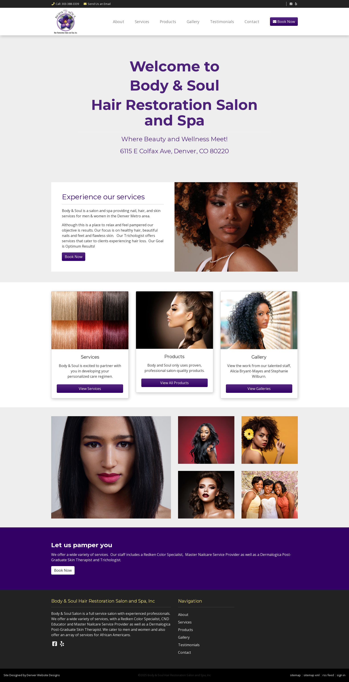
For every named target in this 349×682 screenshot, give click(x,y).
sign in (341, 675)
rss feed (328, 675)
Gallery (193, 21)
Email (97, 4)
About (118, 21)
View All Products (174, 382)
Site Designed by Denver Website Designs (32, 675)
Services (142, 21)
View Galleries (259, 388)
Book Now (284, 21)
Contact (252, 21)
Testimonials (222, 21)
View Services (90, 388)
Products (168, 21)
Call (65, 4)
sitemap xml (312, 675)
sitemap (295, 675)
